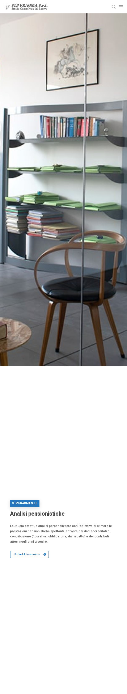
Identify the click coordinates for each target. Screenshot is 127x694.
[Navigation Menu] (121, 7)
